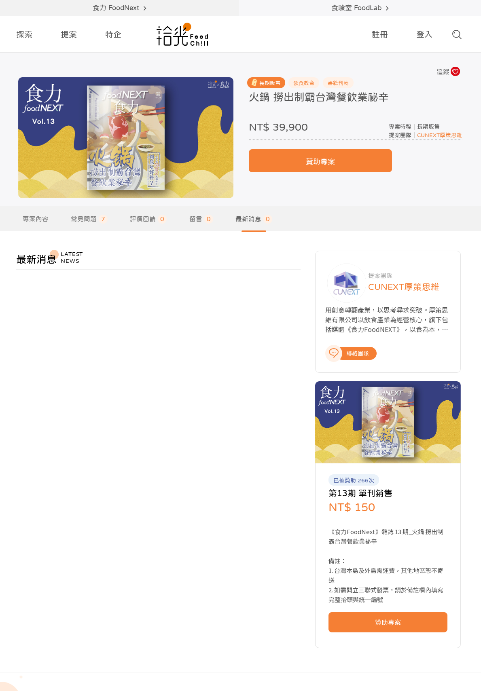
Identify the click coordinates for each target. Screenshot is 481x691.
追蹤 (447, 71)
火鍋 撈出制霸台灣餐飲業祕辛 (319, 97)
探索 (24, 34)
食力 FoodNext (119, 8)
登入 (424, 34)
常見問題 (89, 220)
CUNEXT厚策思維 (442, 147)
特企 (113, 34)
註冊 (380, 34)
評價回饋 (149, 220)
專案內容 (36, 221)
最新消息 (255, 220)
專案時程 (402, 139)
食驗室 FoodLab (359, 8)
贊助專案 (321, 174)
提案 (69, 34)
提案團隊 (402, 147)
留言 (202, 220)
